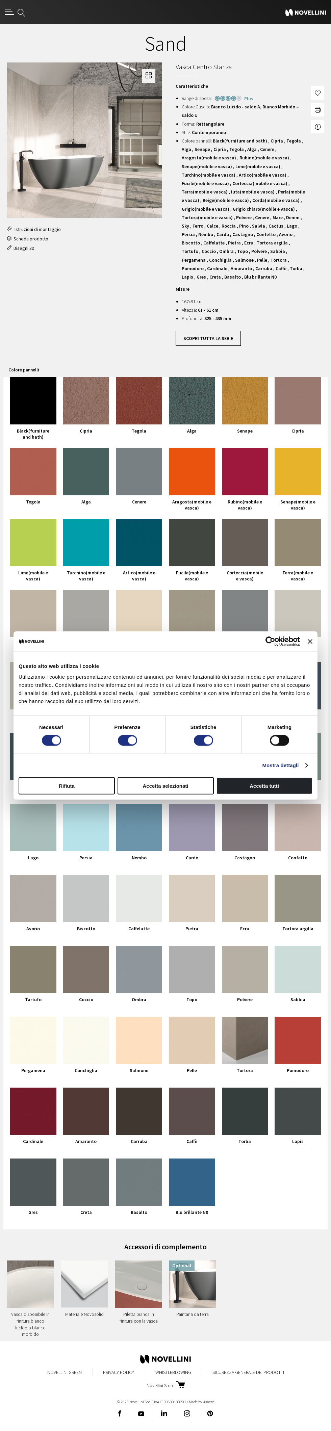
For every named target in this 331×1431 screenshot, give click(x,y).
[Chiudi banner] (310, 641)
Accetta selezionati (165, 785)
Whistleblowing (173, 1372)
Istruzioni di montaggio (34, 229)
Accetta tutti (264, 785)
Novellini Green (64, 1372)
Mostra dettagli (280, 765)
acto (208, 1401)
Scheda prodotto (27, 239)
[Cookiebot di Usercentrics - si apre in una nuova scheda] (270, 641)
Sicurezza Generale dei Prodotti (248, 1372)
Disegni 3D (20, 248)
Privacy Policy (118, 1372)
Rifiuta (67, 785)
